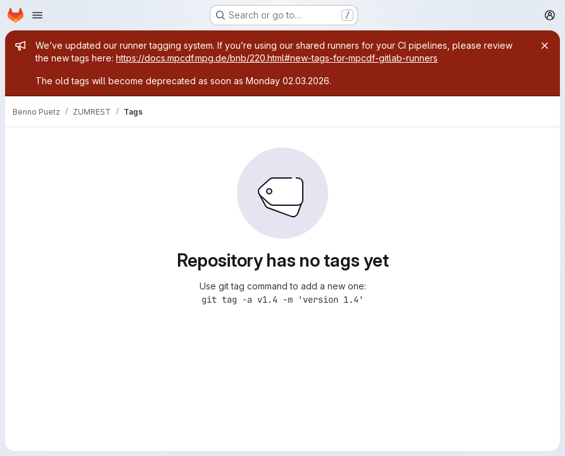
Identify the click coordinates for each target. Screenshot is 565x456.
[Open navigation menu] (37, 15)
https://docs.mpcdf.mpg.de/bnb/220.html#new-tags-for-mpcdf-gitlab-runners (277, 58)
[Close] (544, 45)
